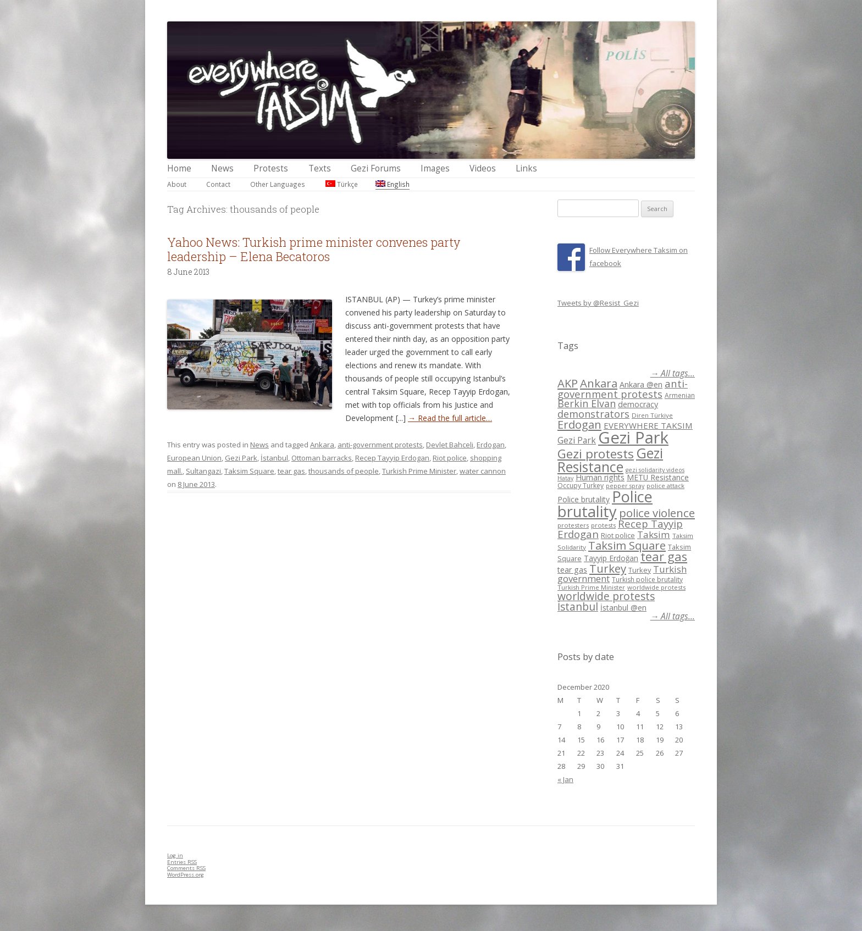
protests (603, 525)
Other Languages (277, 184)
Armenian (680, 395)
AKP (567, 383)
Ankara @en (641, 384)
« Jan (565, 779)
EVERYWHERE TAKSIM (648, 425)
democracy (638, 404)
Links (526, 168)
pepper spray (625, 486)
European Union (194, 458)
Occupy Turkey (580, 485)
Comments (186, 868)
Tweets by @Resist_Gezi (598, 303)
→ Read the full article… (450, 418)
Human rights (600, 477)
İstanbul (274, 458)
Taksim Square (249, 471)
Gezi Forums (376, 168)
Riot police (450, 458)
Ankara (322, 445)
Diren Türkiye (652, 415)
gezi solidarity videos (655, 470)
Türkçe (341, 184)
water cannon (483, 471)
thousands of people (343, 471)
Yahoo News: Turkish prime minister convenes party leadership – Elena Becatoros (313, 249)
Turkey (607, 568)
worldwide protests (656, 587)
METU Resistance (658, 477)
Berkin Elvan (586, 403)
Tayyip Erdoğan (611, 558)
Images (435, 168)
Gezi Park (241, 458)
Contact (218, 184)
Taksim (653, 534)
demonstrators (593, 413)
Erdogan (491, 445)
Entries (182, 862)
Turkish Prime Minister (419, 471)
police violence (657, 512)
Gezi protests (595, 453)
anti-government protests (380, 445)
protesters (573, 525)
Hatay (565, 478)
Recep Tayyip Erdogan (392, 458)
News (222, 168)
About (176, 184)
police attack (665, 485)
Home (179, 168)
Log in (175, 855)
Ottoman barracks (321, 458)
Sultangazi (203, 471)
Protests (270, 168)
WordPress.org (185, 874)
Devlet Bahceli (449, 445)
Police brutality (583, 499)
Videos (482, 168)
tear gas (291, 471)
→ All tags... (672, 373)
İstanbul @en (623, 607)
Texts (319, 168)
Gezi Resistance (610, 460)
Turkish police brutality (647, 579)
